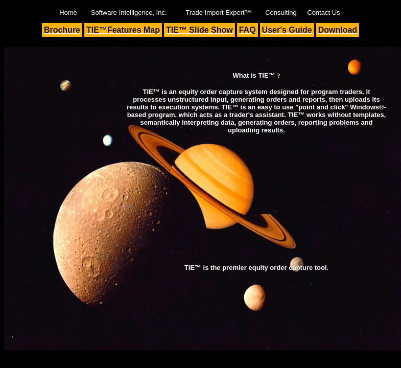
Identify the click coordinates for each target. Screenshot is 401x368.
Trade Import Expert (218, 12)
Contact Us (323, 12)
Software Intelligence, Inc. (129, 12)
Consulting (280, 12)
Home (68, 12)
